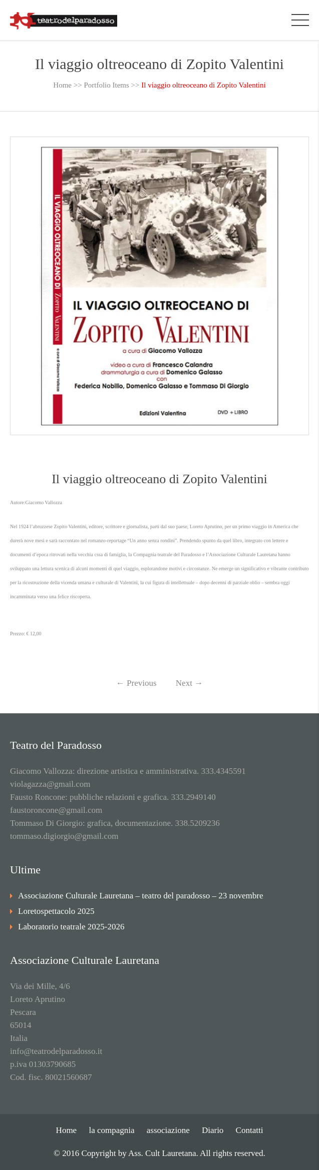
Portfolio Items (106, 85)
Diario (212, 1130)
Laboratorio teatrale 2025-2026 (71, 926)
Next (189, 683)
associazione (168, 1130)
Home (62, 85)
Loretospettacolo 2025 (56, 911)
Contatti (249, 1130)
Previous (136, 683)
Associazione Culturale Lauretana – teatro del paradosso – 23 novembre (140, 895)
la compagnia (111, 1130)
